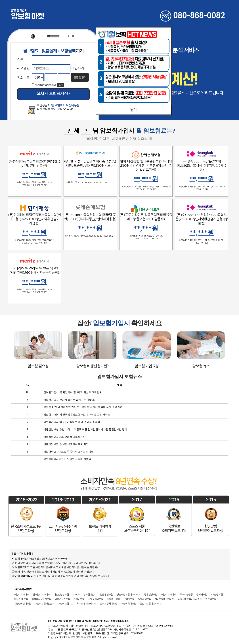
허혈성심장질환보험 (41, 599)
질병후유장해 (113, 599)
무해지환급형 (186, 594)
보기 (60, 85)
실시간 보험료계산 (53, 93)
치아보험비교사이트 (86, 603)
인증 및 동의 (80, 77)
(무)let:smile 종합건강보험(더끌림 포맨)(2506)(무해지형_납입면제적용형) (90, 217)
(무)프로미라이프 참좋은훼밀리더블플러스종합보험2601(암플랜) (146, 217)
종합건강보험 (150, 594)
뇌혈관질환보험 (62, 599)
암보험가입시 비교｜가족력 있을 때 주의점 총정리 (71, 422)
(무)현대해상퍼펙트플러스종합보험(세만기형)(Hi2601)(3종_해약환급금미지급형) (34, 219)
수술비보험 (79, 599)
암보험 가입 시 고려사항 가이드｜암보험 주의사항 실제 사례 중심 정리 (83, 407)
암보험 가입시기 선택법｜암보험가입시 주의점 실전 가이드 (76, 414)
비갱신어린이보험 (22, 603)
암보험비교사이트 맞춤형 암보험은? (63, 436)
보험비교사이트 (21, 594)
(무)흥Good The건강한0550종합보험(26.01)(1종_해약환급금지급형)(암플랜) (202, 219)
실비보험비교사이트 (164, 599)
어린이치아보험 (128, 603)
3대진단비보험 (21, 599)
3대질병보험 (217, 594)
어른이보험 (210, 599)
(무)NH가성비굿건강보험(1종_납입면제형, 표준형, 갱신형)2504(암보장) (90, 163)
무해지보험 (201, 594)
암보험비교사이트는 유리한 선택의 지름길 (67, 459)
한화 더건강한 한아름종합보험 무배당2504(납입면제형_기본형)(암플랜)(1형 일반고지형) (146, 165)
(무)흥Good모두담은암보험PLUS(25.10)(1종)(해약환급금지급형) (201, 165)
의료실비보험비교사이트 (190, 599)
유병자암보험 (144, 599)
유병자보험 (128, 599)
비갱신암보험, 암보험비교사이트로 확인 (66, 444)
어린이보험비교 (65, 603)
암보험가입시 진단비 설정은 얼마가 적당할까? (69, 399)
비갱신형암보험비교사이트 (67, 594)
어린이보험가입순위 (44, 603)
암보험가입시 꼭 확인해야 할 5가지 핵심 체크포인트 (72, 392)
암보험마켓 (27, 15)
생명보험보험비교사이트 (129, 594)
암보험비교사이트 (41, 594)
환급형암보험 (106, 594)
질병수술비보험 (95, 599)
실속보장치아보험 (108, 603)
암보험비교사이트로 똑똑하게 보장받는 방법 (68, 451)
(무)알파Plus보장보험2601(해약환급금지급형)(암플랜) (34, 163)
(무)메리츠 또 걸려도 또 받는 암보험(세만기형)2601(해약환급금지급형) (34, 270)
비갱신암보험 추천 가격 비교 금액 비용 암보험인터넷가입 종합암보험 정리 (85, 429)
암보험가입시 (89, 594)
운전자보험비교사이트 (151, 603)
